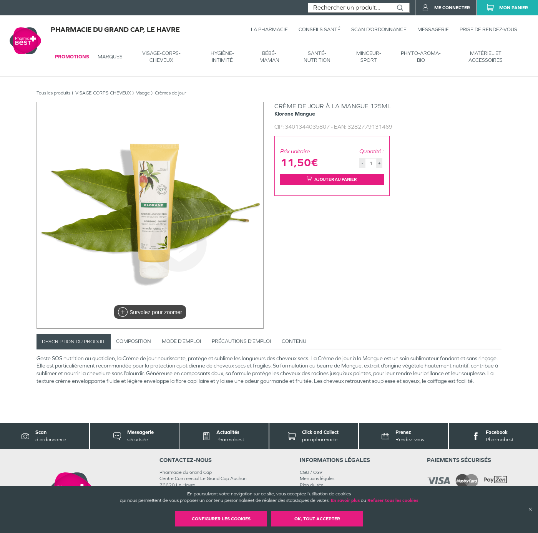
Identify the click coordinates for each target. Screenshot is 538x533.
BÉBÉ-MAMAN (269, 56)
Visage (143, 93)
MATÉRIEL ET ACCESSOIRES (485, 56)
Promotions (72, 57)
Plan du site (312, 485)
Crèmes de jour (170, 93)
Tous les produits (53, 93)
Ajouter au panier (332, 179)
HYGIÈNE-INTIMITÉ (222, 56)
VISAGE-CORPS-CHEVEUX (161, 56)
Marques (110, 57)
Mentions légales (317, 478)
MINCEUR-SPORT (368, 56)
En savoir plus (345, 500)
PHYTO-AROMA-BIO (421, 56)
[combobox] (349, 8)
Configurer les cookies (221, 518)
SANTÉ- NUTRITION (317, 56)
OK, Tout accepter (317, 518)
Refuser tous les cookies (392, 500)
